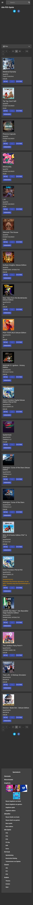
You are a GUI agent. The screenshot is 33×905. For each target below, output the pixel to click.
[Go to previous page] (3, 51)
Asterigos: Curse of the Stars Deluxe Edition (16, 469)
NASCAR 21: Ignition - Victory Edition (14, 366)
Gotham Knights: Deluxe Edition (14, 265)
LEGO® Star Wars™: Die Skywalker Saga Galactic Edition (15, 612)
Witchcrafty (7, 167)
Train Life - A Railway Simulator (14, 675)
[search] (17, 2)
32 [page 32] (16, 51)
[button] (16, 46)
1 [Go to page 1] (6, 51)
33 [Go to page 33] (19, 51)
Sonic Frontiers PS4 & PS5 (12, 570)
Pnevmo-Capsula (9, 134)
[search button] (29, 2)
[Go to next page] (3, 54)
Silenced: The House (10, 232)
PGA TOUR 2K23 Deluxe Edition (14, 333)
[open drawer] (2, 2)
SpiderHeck (7, 435)
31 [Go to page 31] (13, 51)
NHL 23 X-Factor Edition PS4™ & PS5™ (15, 536)
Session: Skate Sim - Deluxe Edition (16, 708)
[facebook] (18, 11)
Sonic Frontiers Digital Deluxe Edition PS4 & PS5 (14, 401)
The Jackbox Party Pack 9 (12, 646)
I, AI (4, 199)
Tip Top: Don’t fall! (9, 101)
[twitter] (14, 11)
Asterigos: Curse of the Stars (13, 502)
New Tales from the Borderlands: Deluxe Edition (15, 299)
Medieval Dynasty (9, 72)
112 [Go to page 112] (26, 51)
